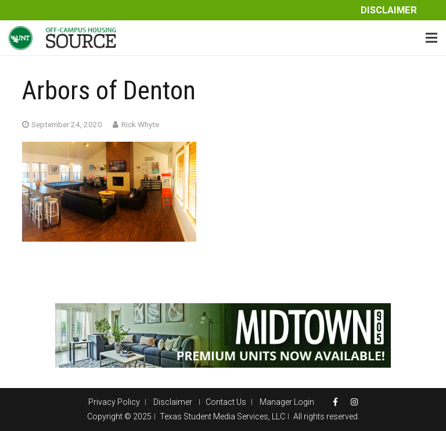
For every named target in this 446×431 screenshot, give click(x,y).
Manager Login (287, 402)
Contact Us (226, 402)
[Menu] (431, 37)
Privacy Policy (114, 402)
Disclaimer (389, 10)
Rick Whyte (140, 124)
